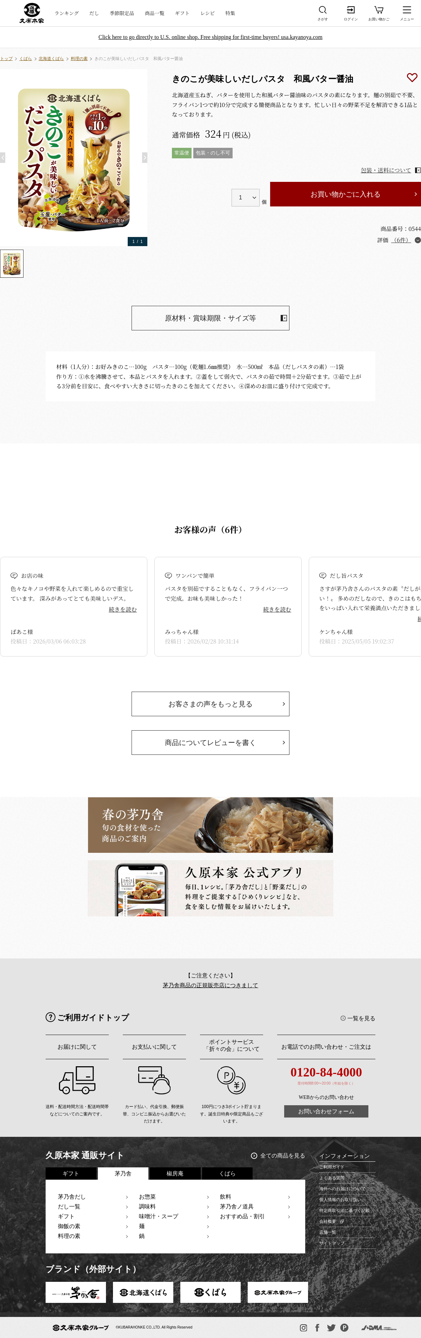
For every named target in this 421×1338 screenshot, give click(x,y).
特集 (230, 13)
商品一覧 (155, 13)
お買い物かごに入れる (345, 194)
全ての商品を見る (282, 1156)
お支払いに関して (154, 1047)
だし (94, 13)
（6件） (401, 240)
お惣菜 (147, 1197)
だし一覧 (69, 1207)
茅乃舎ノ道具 (237, 1207)
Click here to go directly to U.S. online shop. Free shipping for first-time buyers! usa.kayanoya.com (211, 37)
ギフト (182, 13)
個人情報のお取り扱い (340, 1199)
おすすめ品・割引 (242, 1216)
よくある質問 (332, 1177)
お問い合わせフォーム (326, 1111)
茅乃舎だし (72, 1197)
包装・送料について (386, 170)
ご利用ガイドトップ (93, 1017)
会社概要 (327, 1221)
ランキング (66, 13)
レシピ (207, 13)
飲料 (225, 1197)
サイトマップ (332, 1243)
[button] (2, 157)
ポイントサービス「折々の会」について (231, 1045)
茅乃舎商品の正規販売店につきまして (210, 985)
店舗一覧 (327, 1232)
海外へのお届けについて (342, 1188)
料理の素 (79, 58)
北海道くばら (51, 58)
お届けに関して (77, 1047)
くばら (25, 58)
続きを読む (123, 609)
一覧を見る (361, 1018)
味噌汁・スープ (158, 1216)
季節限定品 (122, 13)
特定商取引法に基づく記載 (344, 1210)
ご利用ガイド (332, 1167)
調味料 (147, 1207)
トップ (6, 58)
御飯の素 (69, 1226)
